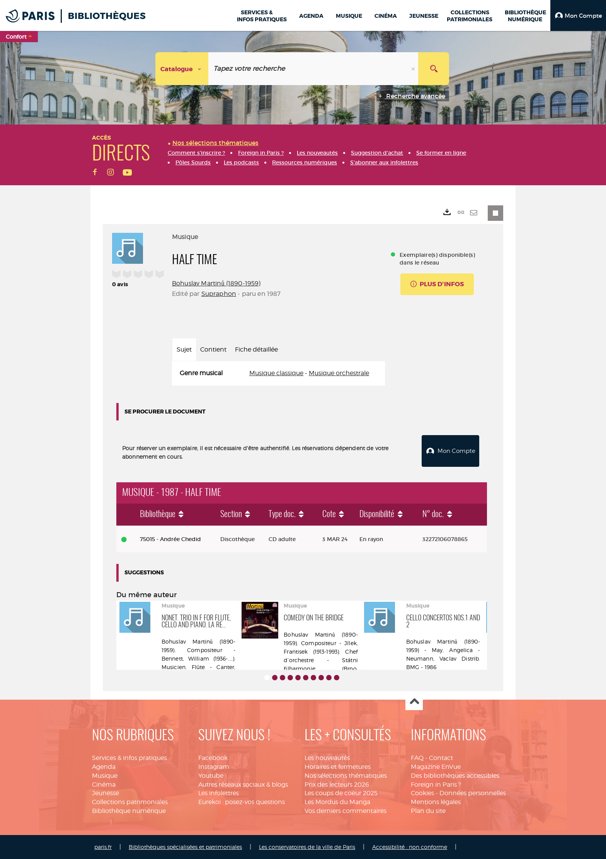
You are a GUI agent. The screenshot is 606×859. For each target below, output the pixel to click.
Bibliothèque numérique (129, 811)
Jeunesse (105, 793)
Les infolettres (218, 793)
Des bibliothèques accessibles (455, 775)
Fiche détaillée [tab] (256, 349)
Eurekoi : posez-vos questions (241, 802)
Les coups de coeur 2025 (341, 793)
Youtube (210, 775)
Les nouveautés (327, 758)
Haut (414, 701)
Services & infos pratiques (129, 758)
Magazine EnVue (436, 766)
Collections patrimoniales (130, 802)
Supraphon (218, 293)
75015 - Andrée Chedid (170, 538)
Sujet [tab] (184, 349)
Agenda (104, 766)
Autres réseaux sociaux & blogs (243, 784)
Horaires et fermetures (338, 766)
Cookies (422, 793)
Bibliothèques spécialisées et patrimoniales (185, 847)
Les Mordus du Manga (337, 802)
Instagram (213, 766)
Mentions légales (436, 802)
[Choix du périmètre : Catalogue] (182, 68)
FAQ (417, 758)
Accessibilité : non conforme (409, 847)
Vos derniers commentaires (345, 811)
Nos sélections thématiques (346, 775)
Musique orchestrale (339, 373)
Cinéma (104, 784)
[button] (578, 15)
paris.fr (103, 847)
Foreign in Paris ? (436, 784)
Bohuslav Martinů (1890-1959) (216, 283)
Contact (441, 758)
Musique (104, 775)
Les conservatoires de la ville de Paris (307, 847)
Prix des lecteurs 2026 (337, 784)
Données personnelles (472, 793)
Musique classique (276, 373)
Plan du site (428, 811)
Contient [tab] (213, 349)
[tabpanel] (278, 373)
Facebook (213, 758)
